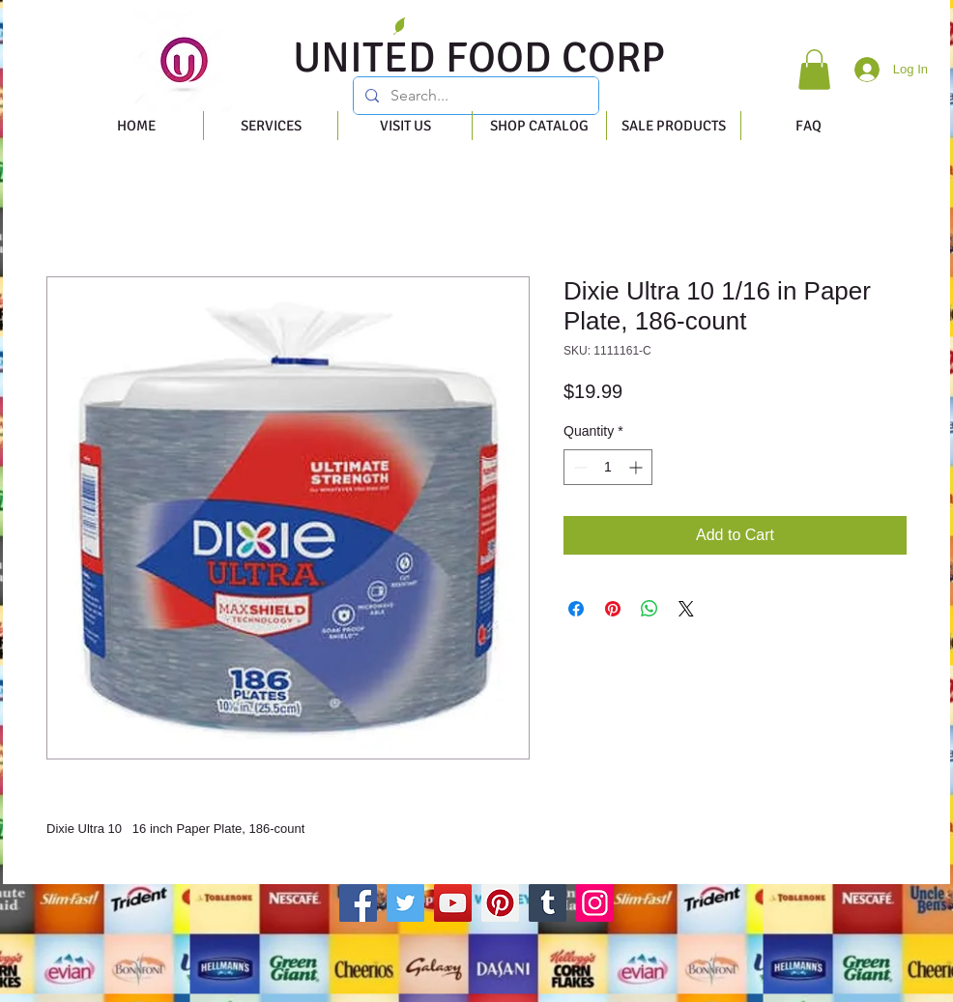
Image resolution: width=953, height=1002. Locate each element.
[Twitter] (405, 903)
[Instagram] (595, 903)
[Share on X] (686, 608)
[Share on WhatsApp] (649, 608)
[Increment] (637, 467)
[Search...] (474, 95)
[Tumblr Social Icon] (547, 903)
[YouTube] (453, 903)
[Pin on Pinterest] (612, 608)
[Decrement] (578, 467)
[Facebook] (358, 903)
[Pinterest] (500, 903)
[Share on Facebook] (576, 608)
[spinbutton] (608, 467)
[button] (814, 69)
